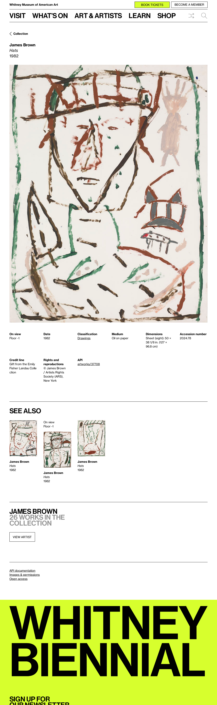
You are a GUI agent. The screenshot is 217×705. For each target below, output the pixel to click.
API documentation (22, 570)
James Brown (22, 44)
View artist (22, 537)
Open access (18, 579)
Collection (20, 33)
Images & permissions (24, 574)
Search (204, 16)
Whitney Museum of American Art (33, 4)
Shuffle (191, 16)
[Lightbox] (108, 194)
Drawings (84, 338)
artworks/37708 (89, 364)
